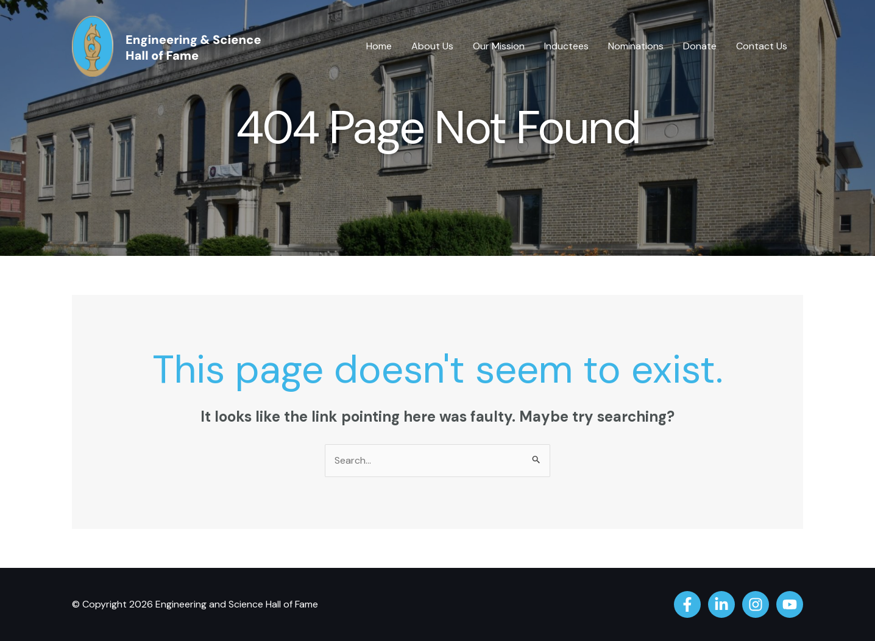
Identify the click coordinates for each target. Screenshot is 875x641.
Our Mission (499, 46)
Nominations (636, 46)
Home (379, 46)
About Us (432, 46)
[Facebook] (687, 604)
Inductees (566, 46)
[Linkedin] (721, 604)
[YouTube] (789, 604)
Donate (700, 46)
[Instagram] (755, 604)
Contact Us (761, 46)
